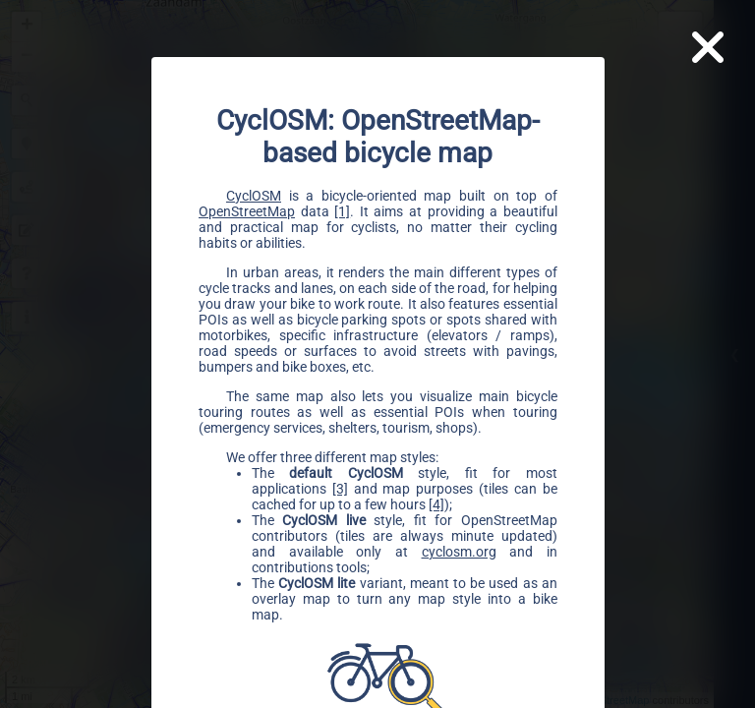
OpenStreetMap (247, 210)
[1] (342, 210)
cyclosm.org (458, 551)
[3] (339, 488)
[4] (436, 503)
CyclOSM (253, 195)
